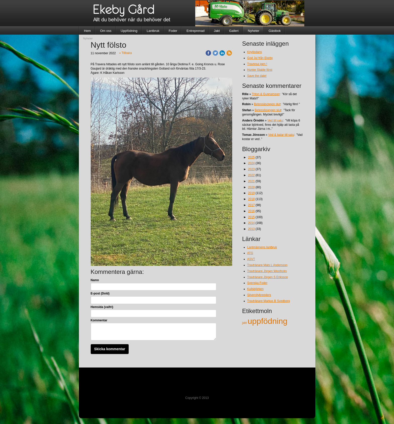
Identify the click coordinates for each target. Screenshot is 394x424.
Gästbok (275, 31)
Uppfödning (129, 31)
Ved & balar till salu (281, 135)
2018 (251, 199)
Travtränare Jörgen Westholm (267, 271)
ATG (250, 253)
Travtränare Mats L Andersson (267, 265)
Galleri (234, 31)
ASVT (251, 259)
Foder (173, 31)
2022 (251, 175)
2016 (251, 211)
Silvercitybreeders (259, 295)
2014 (251, 223)
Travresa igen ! (257, 64)
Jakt (217, 31)
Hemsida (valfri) (102, 307)
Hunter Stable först (259, 70)
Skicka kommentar (109, 349)
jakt (245, 323)
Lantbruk (153, 31)
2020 (251, 187)
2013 (251, 229)
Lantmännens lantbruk (262, 247)
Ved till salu (275, 120)
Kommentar (99, 320)
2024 (251, 163)
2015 (251, 217)
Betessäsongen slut (267, 104)
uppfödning (267, 321)
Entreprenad (195, 31)
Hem (87, 31)
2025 (251, 157)
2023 (251, 169)
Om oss (105, 31)
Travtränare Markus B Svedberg (268, 301)
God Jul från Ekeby (260, 58)
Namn (95, 280)
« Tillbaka (125, 53)
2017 (251, 205)
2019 (251, 193)
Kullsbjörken (255, 289)
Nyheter (253, 31)
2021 (251, 181)
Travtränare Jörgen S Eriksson (267, 277)
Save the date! (257, 76)
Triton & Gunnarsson (265, 94)
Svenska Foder (257, 283)
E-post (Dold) (100, 293)
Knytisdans (254, 52)
